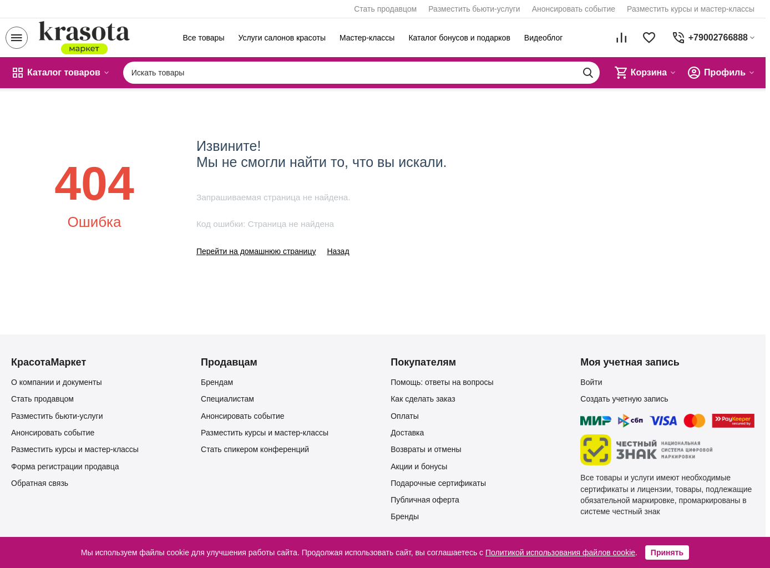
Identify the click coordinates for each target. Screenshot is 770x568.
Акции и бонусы (419, 466)
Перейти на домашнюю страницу (256, 251)
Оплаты (405, 416)
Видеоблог (543, 37)
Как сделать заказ (423, 398)
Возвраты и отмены (426, 449)
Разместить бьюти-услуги (474, 8)
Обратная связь (39, 483)
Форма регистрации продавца (65, 466)
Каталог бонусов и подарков (459, 37)
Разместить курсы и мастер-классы (690, 8)
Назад (338, 251)
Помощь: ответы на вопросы (442, 382)
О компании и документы (56, 382)
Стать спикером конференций (255, 449)
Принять (667, 552)
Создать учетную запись (624, 398)
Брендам (217, 382)
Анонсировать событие (573, 8)
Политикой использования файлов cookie (560, 552)
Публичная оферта (425, 499)
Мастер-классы (367, 37)
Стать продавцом (385, 8)
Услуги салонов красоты (282, 37)
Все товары (203, 37)
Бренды (405, 516)
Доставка (407, 432)
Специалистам (227, 398)
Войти (591, 382)
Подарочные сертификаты (438, 483)
